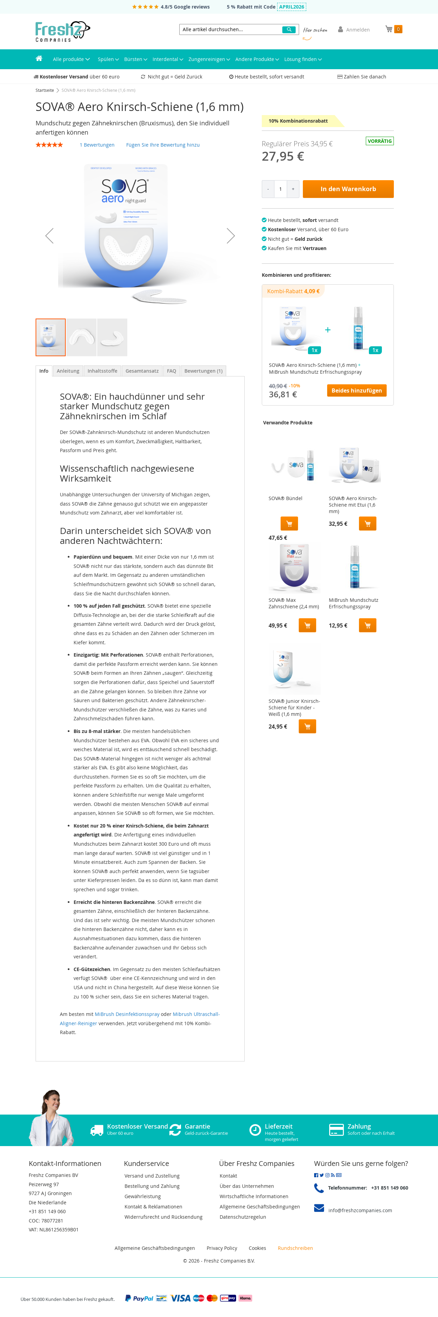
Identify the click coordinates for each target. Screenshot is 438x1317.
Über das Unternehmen (247, 1186)
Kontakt (228, 1175)
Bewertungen (203, 371)
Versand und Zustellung (152, 1175)
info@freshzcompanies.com (360, 1210)
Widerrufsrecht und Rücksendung (164, 1217)
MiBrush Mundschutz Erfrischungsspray (353, 603)
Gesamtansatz (142, 371)
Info (44, 371)
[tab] (44, 370)
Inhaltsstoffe (102, 371)
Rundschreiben (295, 1248)
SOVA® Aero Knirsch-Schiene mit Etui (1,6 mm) (353, 503)
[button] (49, 235)
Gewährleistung (143, 1196)
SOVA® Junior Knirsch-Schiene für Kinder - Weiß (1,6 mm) (294, 706)
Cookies (257, 1248)
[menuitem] (39, 59)
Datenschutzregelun (243, 1217)
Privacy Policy (222, 1248)
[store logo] (63, 31)
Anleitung (68, 371)
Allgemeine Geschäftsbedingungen (260, 1206)
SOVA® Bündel (285, 498)
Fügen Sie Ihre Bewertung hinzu (163, 144)
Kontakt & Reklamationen (153, 1206)
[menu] (219, 59)
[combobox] (239, 29)
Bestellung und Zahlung (152, 1186)
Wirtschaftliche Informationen (254, 1196)
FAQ (171, 371)
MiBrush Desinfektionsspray (127, 1014)
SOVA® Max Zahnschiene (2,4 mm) (294, 603)
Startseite (45, 90)
